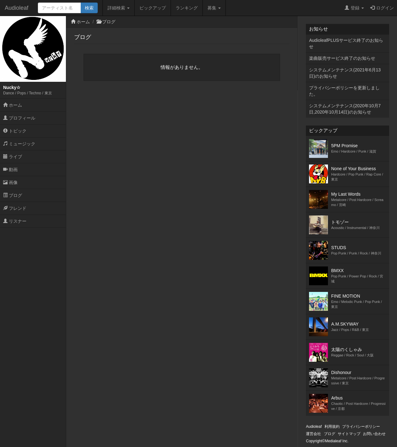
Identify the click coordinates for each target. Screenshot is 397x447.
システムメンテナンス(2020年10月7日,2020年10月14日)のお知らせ (345, 109)
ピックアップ (152, 7)
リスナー (14, 221)
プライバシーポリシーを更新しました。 (344, 91)
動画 (10, 169)
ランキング (187, 7)
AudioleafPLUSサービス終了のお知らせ (346, 43)
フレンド (14, 208)
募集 (214, 7)
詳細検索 (119, 7)
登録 (354, 7)
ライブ (12, 156)
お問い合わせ (374, 434)
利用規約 (332, 426)
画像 (10, 182)
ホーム (12, 105)
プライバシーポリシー (361, 426)
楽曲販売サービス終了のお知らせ (342, 58)
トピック (14, 130)
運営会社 (313, 434)
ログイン (382, 7)
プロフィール (19, 117)
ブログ (12, 195)
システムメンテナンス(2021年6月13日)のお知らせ (345, 73)
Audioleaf (16, 8)
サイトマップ (349, 434)
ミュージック (19, 143)
